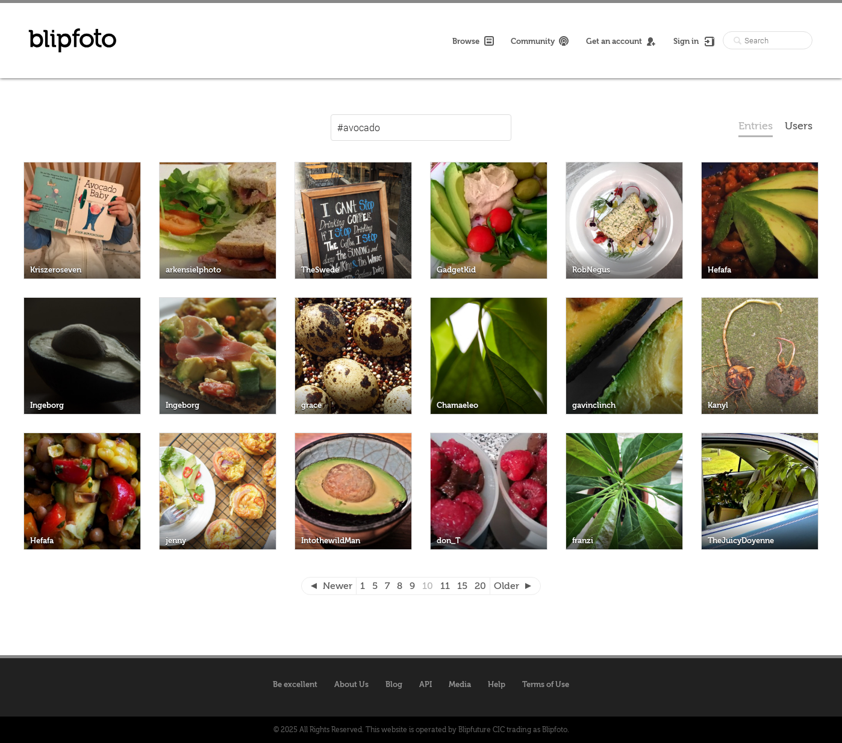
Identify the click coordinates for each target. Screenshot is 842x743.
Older (506, 586)
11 (445, 586)
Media (460, 684)
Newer (337, 586)
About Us (351, 684)
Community (540, 41)
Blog (393, 684)
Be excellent (295, 684)
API (425, 684)
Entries (755, 126)
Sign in (693, 41)
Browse (473, 41)
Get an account (621, 41)
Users (798, 126)
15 (462, 586)
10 (427, 586)
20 (480, 586)
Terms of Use (545, 684)
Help (496, 684)
